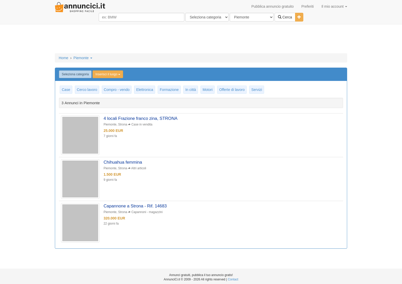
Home (63, 58)
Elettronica (144, 90)
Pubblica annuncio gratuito (272, 6)
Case (66, 90)
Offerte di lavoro (232, 90)
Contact (233, 279)
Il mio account (334, 6)
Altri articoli (138, 168)
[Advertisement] (201, 39)
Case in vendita (142, 124)
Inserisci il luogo (107, 74)
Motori (208, 90)
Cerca (285, 17)
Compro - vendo (116, 90)
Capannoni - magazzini (147, 212)
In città (190, 90)
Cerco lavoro (87, 90)
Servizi (256, 90)
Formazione (169, 90)
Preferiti (308, 6)
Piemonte (83, 58)
